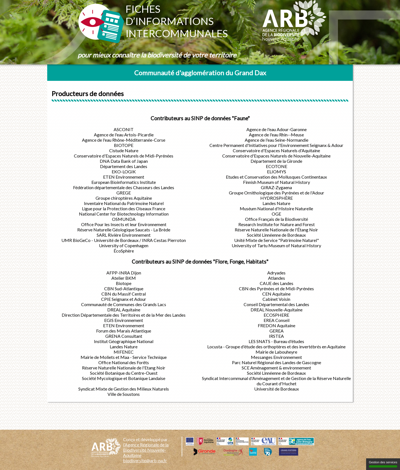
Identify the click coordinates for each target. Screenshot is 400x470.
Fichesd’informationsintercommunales (177, 21)
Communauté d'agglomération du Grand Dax (200, 73)
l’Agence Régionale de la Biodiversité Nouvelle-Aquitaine (146, 450)
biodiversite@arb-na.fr (145, 460)
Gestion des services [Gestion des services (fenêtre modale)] (383, 464)
